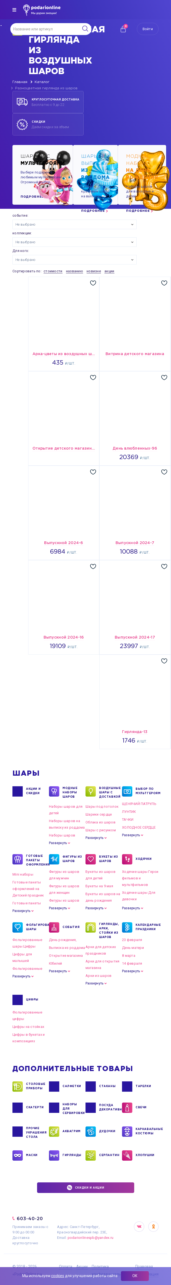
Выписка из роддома (67, 948)
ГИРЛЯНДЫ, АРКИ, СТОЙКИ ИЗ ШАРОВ (109, 930)
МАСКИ (32, 1155)
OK (153, 1226)
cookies (57, 1276)
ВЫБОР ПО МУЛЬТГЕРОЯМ (146, 791)
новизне (94, 271)
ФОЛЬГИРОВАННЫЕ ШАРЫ (36, 927)
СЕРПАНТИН (109, 1155)
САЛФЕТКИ (72, 1086)
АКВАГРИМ (72, 1131)
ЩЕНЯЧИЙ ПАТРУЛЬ (139, 804)
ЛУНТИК (129, 812)
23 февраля (132, 940)
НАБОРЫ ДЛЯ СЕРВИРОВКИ (73, 1108)
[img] (14, 10)
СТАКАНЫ (107, 1086)
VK (139, 1226)
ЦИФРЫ (32, 1000)
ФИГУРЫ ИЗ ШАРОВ (72, 859)
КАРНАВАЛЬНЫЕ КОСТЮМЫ (146, 1131)
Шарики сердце (99, 814)
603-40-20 (30, 1218)
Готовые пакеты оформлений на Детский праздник (28, 888)
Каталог (42, 82)
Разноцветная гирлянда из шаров (46, 88)
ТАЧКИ (127, 819)
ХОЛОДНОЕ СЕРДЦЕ (139, 827)
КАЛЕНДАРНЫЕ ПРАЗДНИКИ (146, 927)
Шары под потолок (102, 806)
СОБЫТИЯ (71, 927)
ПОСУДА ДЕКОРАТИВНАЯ (109, 1108)
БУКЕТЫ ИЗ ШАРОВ (108, 859)
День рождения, (63, 940)
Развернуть (58, 843)
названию (74, 271)
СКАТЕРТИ (35, 1108)
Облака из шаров (101, 822)
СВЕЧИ (141, 1108)
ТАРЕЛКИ (143, 1086)
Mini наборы (22, 874)
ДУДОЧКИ (107, 1131)
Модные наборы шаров (70, 792)
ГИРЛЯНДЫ (72, 1155)
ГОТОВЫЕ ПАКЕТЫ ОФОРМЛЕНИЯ (36, 860)
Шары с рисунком (101, 830)
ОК (134, 1276)
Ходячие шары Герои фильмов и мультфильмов (140, 878)
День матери (133, 948)
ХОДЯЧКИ (144, 859)
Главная (19, 82)
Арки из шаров (98, 976)
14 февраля (132, 963)
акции (109, 271)
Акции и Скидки (33, 791)
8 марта (128, 956)
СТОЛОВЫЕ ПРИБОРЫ (35, 1086)
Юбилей (55, 963)
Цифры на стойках (28, 1027)
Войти (148, 29)
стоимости (53, 271)
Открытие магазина (66, 956)
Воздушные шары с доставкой (109, 792)
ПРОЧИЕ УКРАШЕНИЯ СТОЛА (36, 1132)
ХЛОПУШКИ (145, 1155)
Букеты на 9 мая (99, 886)
